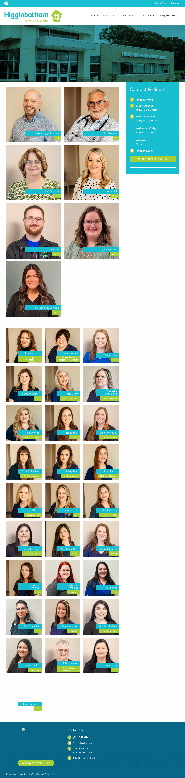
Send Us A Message (83, 743)
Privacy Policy (50, 774)
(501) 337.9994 (144, 99)
